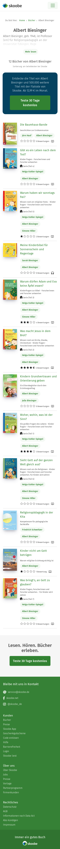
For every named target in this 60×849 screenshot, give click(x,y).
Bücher (31, 20)
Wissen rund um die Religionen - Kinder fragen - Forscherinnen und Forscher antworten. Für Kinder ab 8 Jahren (37, 472)
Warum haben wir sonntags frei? (37, 195)
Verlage (7, 783)
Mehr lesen (30, 51)
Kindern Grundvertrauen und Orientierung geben (38, 378)
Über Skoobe (10, 770)
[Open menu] (53, 5)
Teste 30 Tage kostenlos (30, 103)
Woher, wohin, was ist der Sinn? (36, 417)
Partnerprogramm (13, 788)
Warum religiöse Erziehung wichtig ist (37, 560)
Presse (6, 779)
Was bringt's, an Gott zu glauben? (35, 582)
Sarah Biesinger (30, 260)
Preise (6, 724)
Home (22, 20)
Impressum (9, 824)
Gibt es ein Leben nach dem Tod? (38, 152)
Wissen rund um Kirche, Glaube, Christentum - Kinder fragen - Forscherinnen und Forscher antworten (37, 343)
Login (6, 751)
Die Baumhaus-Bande (33, 124)
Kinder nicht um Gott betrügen (33, 553)
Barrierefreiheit (11, 746)
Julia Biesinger (29, 400)
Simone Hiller (28, 231)
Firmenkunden (11, 792)
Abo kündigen (10, 820)
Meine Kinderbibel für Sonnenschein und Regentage (34, 249)
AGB (5, 811)
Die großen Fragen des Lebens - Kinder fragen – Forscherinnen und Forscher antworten (37, 427)
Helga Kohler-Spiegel (32, 171)
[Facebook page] (30, 698)
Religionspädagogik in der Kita (36, 514)
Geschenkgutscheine (14, 733)
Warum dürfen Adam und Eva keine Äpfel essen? (38, 283)
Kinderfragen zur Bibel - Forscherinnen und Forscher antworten (37, 292)
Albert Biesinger (44, 135)
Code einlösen (11, 737)
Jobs (5, 774)
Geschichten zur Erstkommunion (34, 130)
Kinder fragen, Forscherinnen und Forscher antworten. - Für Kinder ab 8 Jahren (36, 592)
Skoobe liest (10, 755)
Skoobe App (9, 728)
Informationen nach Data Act (19, 815)
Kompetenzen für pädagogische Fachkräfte (34, 522)
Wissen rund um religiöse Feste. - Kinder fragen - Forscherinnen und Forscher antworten (38, 205)
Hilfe (5, 742)
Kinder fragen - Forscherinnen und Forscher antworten (35, 160)
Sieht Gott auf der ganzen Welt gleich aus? (36, 462)
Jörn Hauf (26, 135)
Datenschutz (10, 806)
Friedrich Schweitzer (32, 529)
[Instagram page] (30, 704)
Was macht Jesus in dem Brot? (35, 333)
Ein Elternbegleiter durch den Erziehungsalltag (33, 386)
